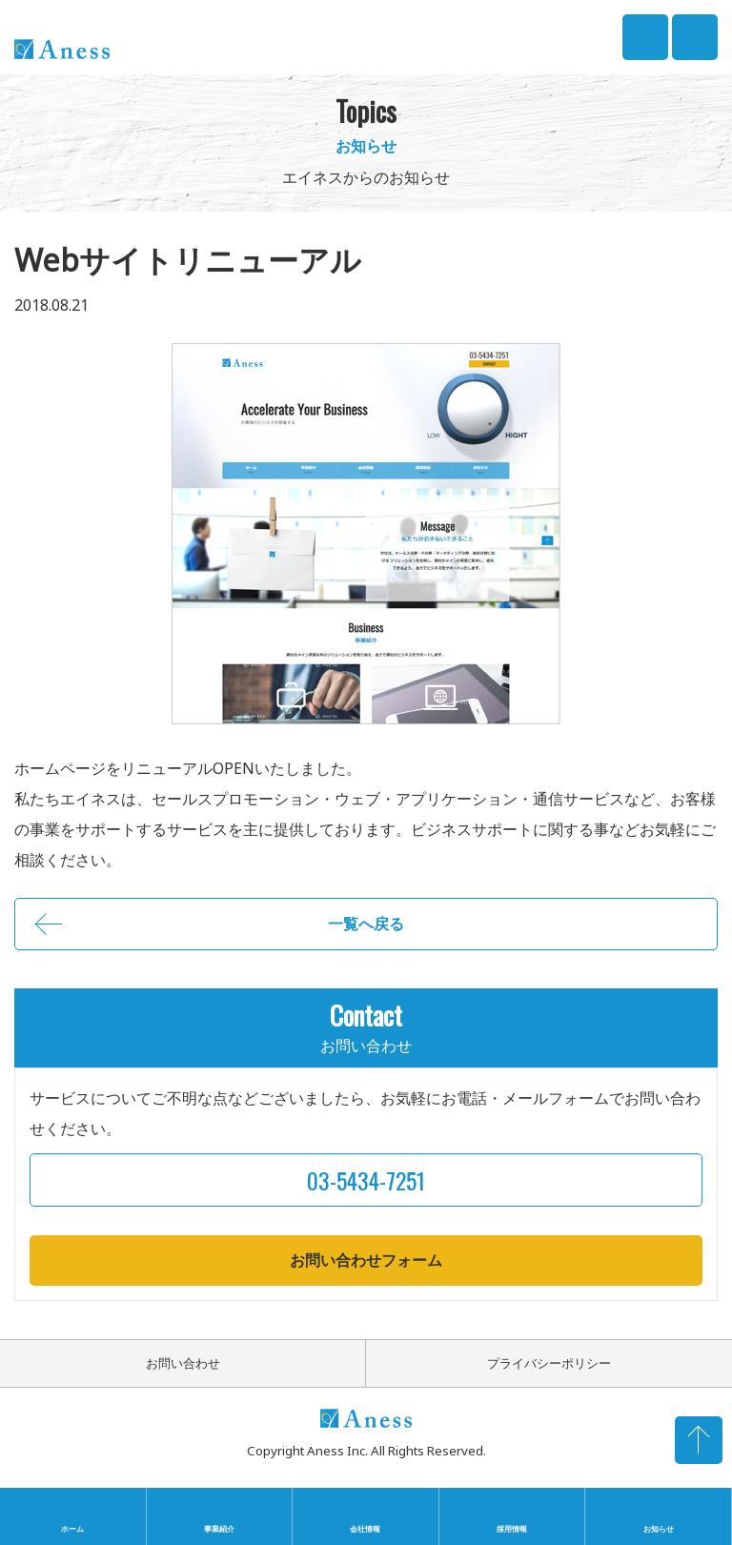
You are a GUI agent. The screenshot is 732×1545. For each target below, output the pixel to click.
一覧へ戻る (366, 923)
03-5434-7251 (645, 36)
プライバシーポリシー (549, 1363)
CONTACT (695, 25)
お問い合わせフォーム (366, 1260)
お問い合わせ (183, 1363)
